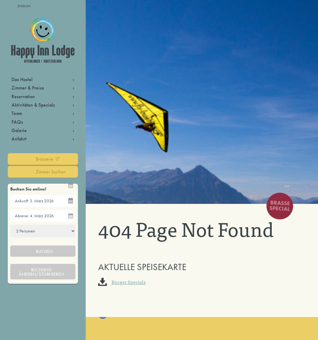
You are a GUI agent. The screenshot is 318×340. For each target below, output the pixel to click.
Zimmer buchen (51, 171)
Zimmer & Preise (27, 88)
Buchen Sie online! (28, 189)
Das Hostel (22, 79)
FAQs (17, 122)
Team (16, 113)
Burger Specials (128, 282)
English (24, 6)
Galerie (19, 130)
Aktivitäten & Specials (33, 105)
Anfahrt (18, 139)
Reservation (23, 96)
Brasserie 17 (48, 159)
